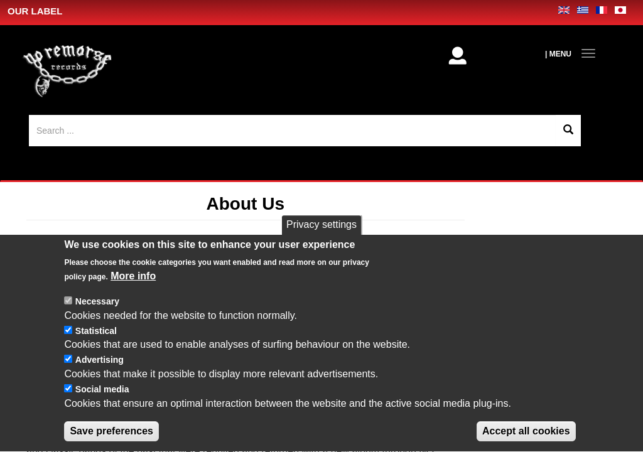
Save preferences (111, 436)
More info (133, 282)
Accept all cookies (526, 436)
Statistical (96, 336)
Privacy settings (321, 230)
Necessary (97, 307)
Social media (102, 395)
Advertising (99, 366)
